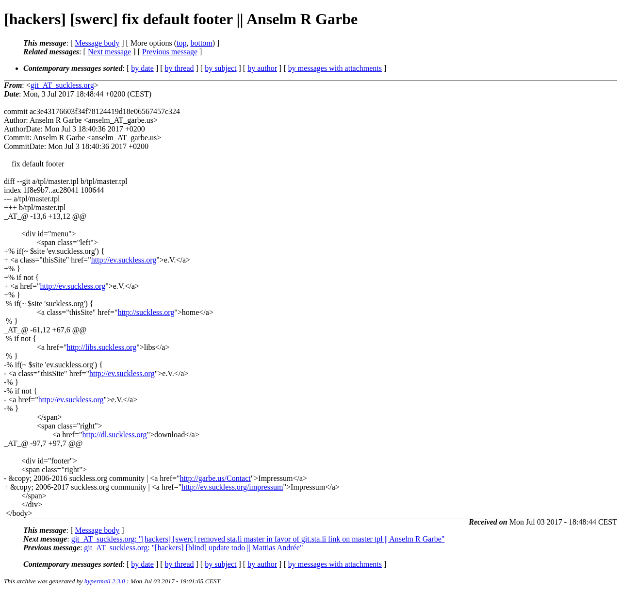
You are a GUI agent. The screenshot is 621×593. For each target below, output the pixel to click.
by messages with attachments (335, 68)
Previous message (169, 52)
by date (142, 68)
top (181, 43)
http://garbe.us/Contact (215, 478)
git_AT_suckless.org (62, 85)
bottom (201, 43)
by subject (220, 68)
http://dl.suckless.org (114, 434)
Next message (109, 52)
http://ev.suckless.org (124, 260)
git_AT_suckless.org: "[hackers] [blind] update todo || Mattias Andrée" (193, 548)
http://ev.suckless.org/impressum (232, 487)
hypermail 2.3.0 (104, 581)
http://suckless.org (146, 312)
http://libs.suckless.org (101, 347)
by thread (179, 68)
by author (262, 68)
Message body (97, 43)
